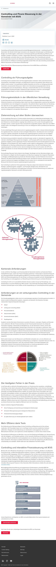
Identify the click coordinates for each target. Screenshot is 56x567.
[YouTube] (11, 561)
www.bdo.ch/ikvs (5, 464)
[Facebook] (7, 561)
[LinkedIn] (3, 561)
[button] (6, 68)
